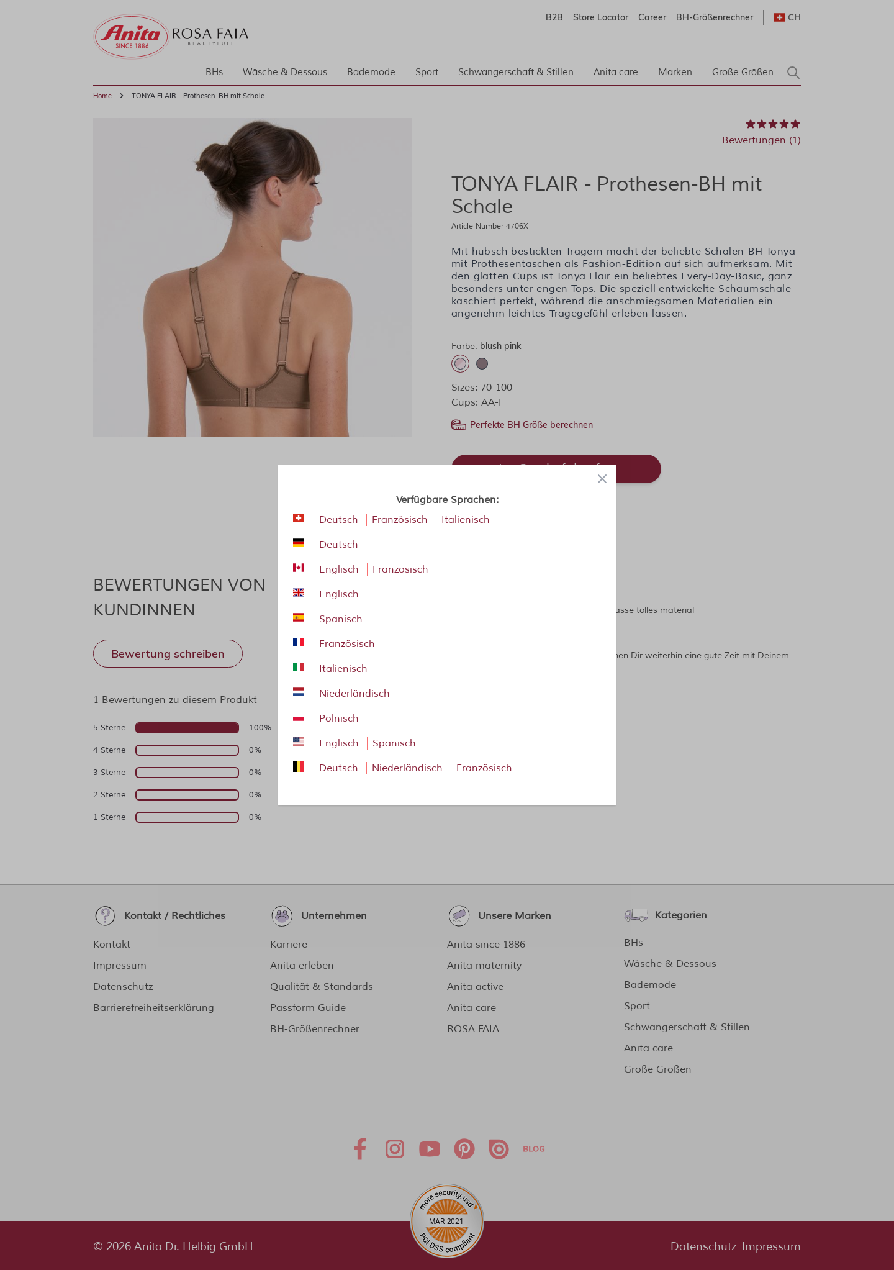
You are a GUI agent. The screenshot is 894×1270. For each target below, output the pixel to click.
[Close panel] (602, 479)
